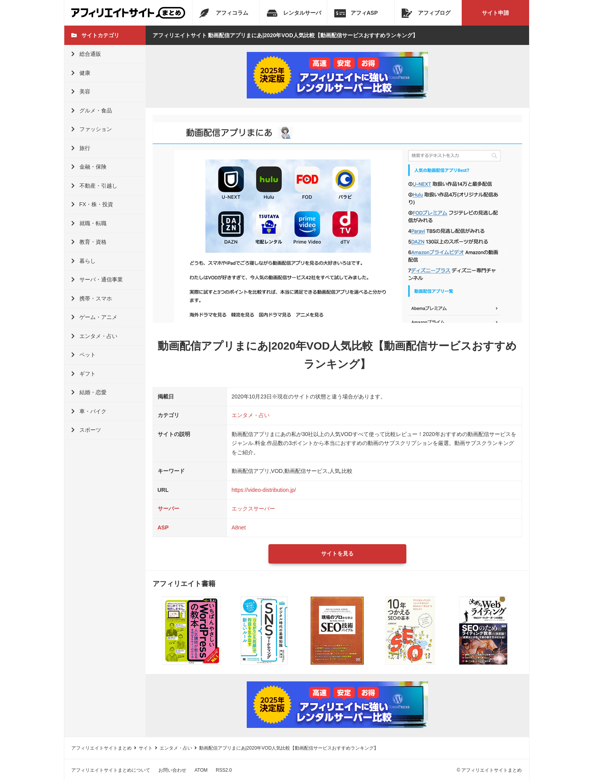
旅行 (80, 148)
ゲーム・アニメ (94, 317)
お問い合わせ (172, 770)
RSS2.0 (224, 770)
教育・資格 (89, 242)
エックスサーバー (253, 508)
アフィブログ (426, 13)
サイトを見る (337, 553)
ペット (83, 355)
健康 (80, 73)
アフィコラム (223, 13)
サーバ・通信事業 (97, 279)
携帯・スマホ (91, 298)
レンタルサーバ (294, 13)
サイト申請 (495, 13)
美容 (80, 91)
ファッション (91, 129)
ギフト (83, 374)
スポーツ (86, 430)
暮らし (83, 261)
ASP (163, 527)
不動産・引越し (94, 186)
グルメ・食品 (91, 110)
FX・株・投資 (92, 204)
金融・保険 (89, 167)
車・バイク (89, 411)
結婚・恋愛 (89, 392)
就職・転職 (89, 223)
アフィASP (356, 13)
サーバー (168, 508)
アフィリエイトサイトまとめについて (110, 770)
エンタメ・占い (94, 336)
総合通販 (86, 54)
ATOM (201, 770)
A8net (239, 527)
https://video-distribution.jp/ (264, 490)
